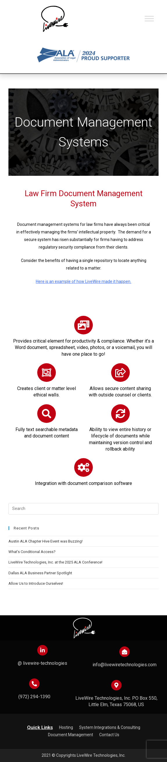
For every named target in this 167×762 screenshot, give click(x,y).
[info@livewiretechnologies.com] (124, 651)
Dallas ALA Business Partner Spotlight (40, 573)
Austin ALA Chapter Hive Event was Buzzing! (45, 541)
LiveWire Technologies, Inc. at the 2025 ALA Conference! (55, 562)
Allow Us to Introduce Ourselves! (35, 583)
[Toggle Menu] (149, 18)
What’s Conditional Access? (32, 552)
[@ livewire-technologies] (42, 650)
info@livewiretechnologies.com (125, 664)
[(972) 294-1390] (34, 683)
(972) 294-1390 (34, 696)
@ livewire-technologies (42, 663)
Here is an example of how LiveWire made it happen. (83, 281)
